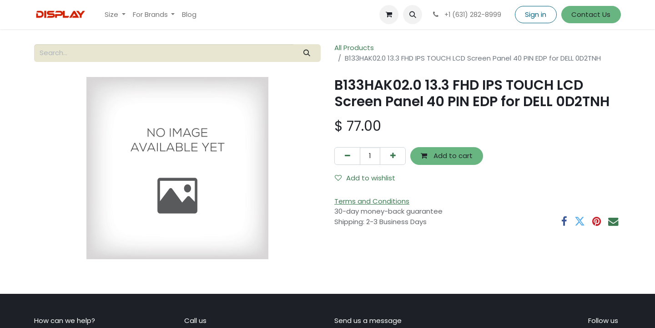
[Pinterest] (596, 221)
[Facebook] (564, 221)
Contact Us (590, 14)
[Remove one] (347, 156)
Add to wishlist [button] (365, 178)
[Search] (307, 53)
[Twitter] (579, 221)
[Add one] (393, 156)
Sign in (535, 14)
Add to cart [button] (447, 155)
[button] (412, 14)
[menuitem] (115, 15)
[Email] (613, 221)
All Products (354, 47)
